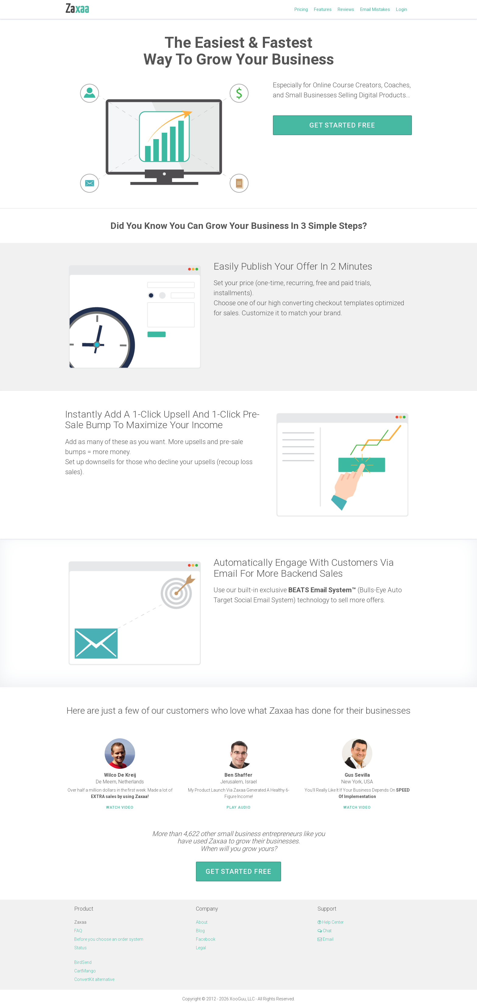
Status (80, 947)
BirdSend (83, 962)
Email (325, 939)
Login (401, 9)
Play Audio (239, 807)
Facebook (205, 939)
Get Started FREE (342, 125)
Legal (201, 947)
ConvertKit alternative (94, 979)
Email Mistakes (375, 9)
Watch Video (120, 807)
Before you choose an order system (108, 939)
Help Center (331, 922)
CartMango (85, 970)
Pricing (301, 9)
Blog (200, 930)
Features (323, 9)
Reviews (346, 9)
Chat (325, 930)
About (201, 922)
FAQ (78, 930)
